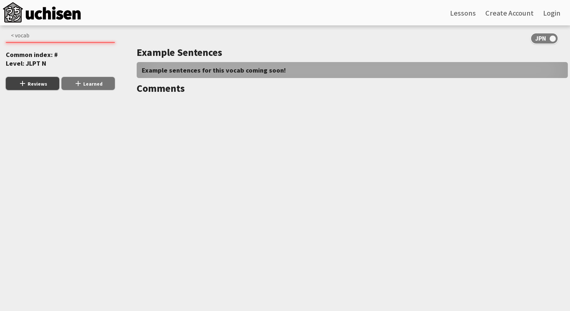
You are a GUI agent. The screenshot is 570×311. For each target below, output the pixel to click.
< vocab (20, 35)
